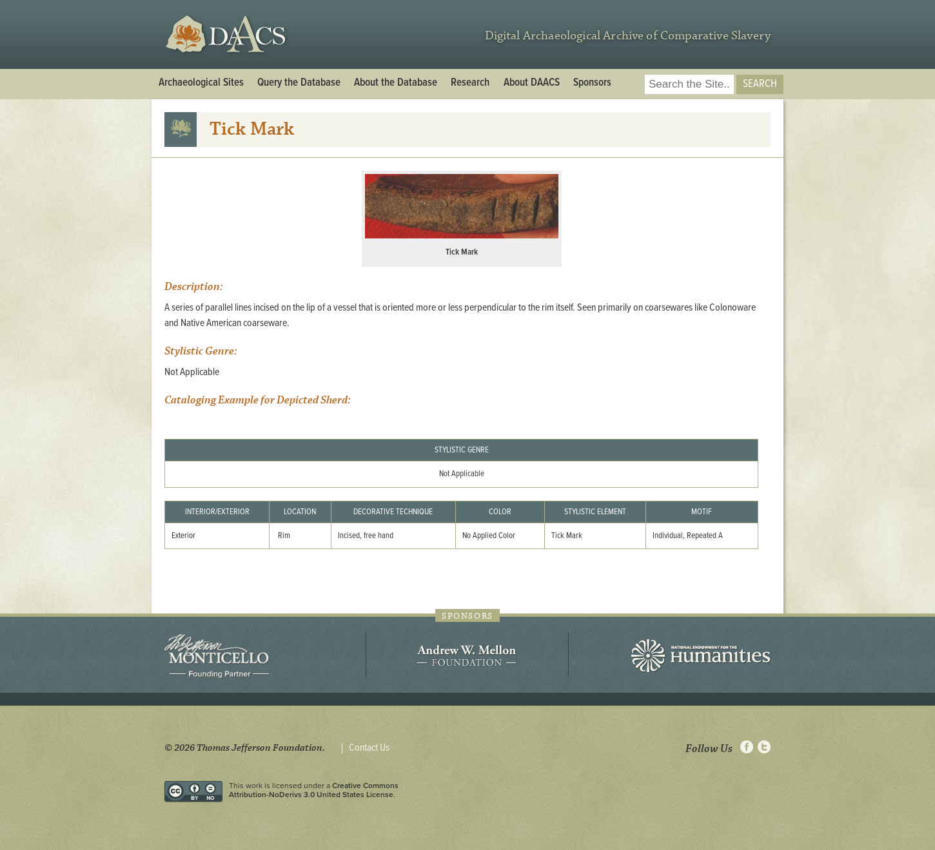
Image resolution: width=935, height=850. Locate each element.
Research (470, 83)
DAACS (227, 34)
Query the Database (298, 83)
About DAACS (532, 83)
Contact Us (369, 748)
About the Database (395, 83)
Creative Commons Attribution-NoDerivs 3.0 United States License (314, 790)
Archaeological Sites (201, 83)
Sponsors (592, 83)
